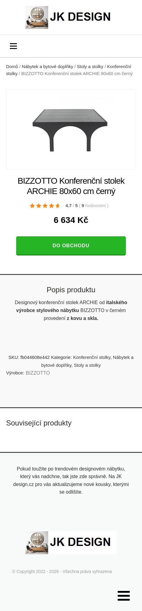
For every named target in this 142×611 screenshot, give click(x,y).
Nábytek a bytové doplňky (47, 66)
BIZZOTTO (38, 373)
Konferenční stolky (91, 357)
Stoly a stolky (90, 66)
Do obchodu (70, 245)
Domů (12, 66)
